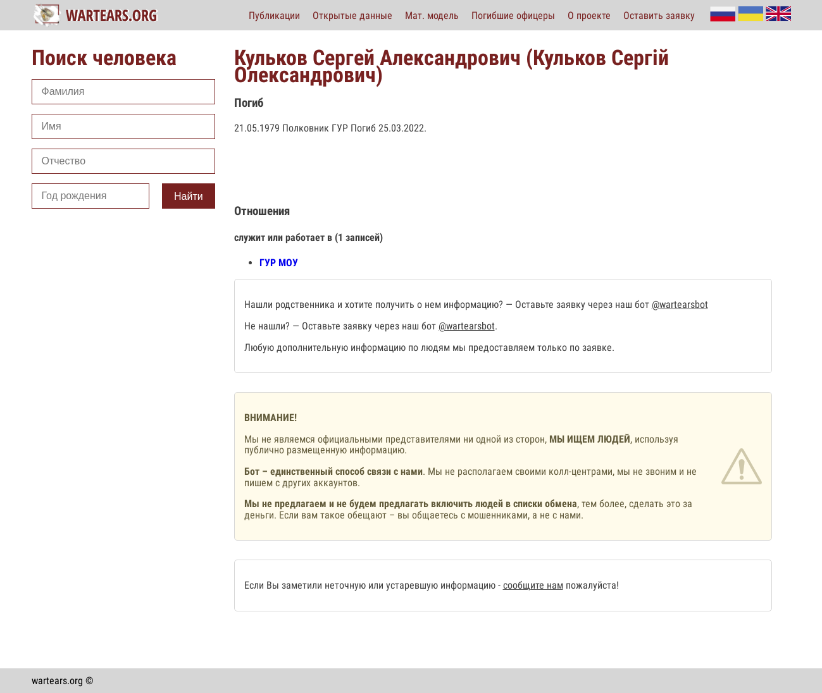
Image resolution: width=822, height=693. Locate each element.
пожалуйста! (591, 585)
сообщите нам (533, 585)
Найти (188, 196)
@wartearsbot (680, 304)
